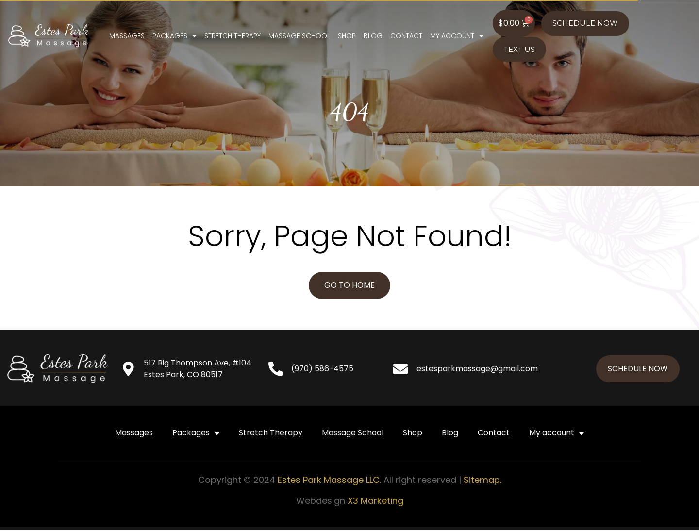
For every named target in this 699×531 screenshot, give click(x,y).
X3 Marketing (375, 502)
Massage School (348, 38)
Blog (422, 38)
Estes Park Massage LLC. (329, 481)
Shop (396, 38)
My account (506, 38)
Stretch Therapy (281, 38)
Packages (223, 38)
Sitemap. (482, 481)
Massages (176, 38)
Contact (455, 38)
